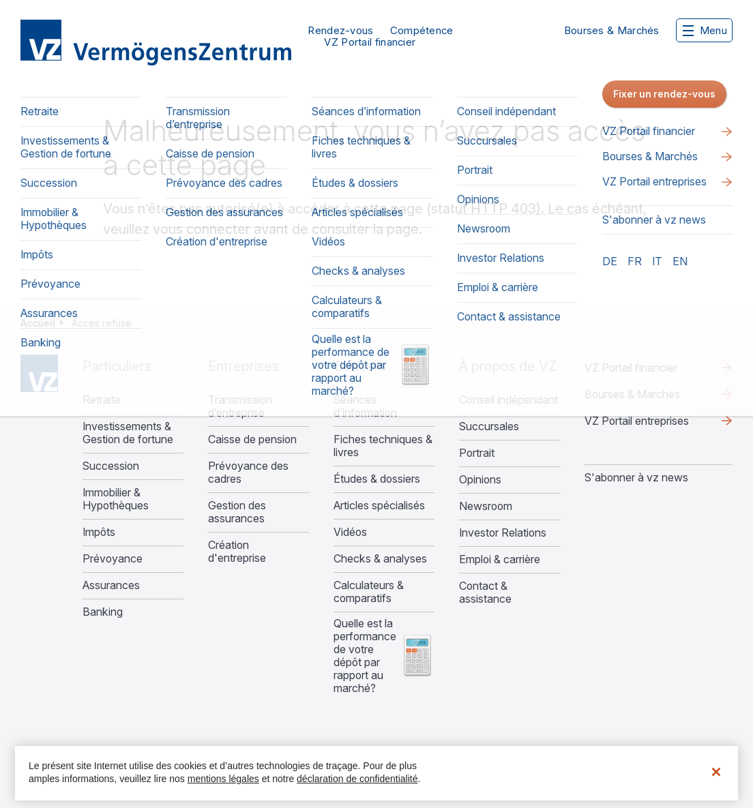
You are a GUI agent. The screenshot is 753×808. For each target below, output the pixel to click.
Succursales (489, 426)
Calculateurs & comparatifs (369, 592)
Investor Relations (502, 532)
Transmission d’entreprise (240, 406)
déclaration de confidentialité (357, 778)
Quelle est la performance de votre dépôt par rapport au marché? (365, 656)
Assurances (111, 585)
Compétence (422, 30)
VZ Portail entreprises (637, 421)
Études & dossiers (377, 479)
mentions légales (223, 778)
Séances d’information (365, 406)
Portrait (476, 453)
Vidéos (350, 532)
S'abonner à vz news (636, 477)
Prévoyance (113, 558)
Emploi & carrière (499, 559)
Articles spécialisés (379, 505)
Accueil (37, 323)
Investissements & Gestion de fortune (128, 433)
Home (39, 373)
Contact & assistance (485, 592)
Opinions (480, 479)
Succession (111, 466)
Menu (705, 30)
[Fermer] (716, 772)
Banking (103, 611)
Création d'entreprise (237, 552)
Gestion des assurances (237, 512)
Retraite (102, 399)
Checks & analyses (380, 558)
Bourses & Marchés (612, 30)
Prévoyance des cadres (248, 472)
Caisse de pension (252, 439)
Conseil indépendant (508, 399)
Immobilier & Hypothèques (116, 499)
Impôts (99, 532)
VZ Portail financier (369, 41)
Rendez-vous (340, 30)
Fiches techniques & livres (383, 446)
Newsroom (485, 506)
